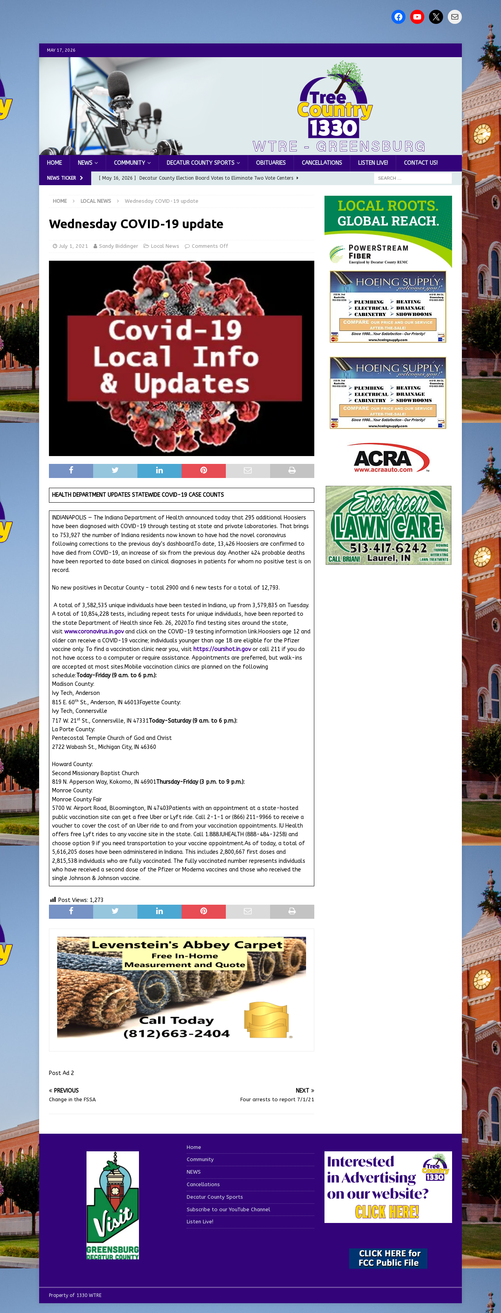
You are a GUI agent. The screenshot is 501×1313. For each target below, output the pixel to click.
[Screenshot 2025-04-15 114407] (388, 561)
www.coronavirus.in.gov (94, 631)
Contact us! (421, 163)
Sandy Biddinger (118, 246)
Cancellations (322, 163)
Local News (165, 246)
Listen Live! (373, 163)
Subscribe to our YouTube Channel (228, 1209)
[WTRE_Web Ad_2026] (388, 264)
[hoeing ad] (388, 338)
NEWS (85, 163)
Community (129, 163)
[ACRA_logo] (388, 468)
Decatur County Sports (200, 163)
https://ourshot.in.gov (222, 649)
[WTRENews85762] (388, 425)
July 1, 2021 (73, 246)
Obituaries (271, 163)
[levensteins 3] (181, 1039)
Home (54, 163)
